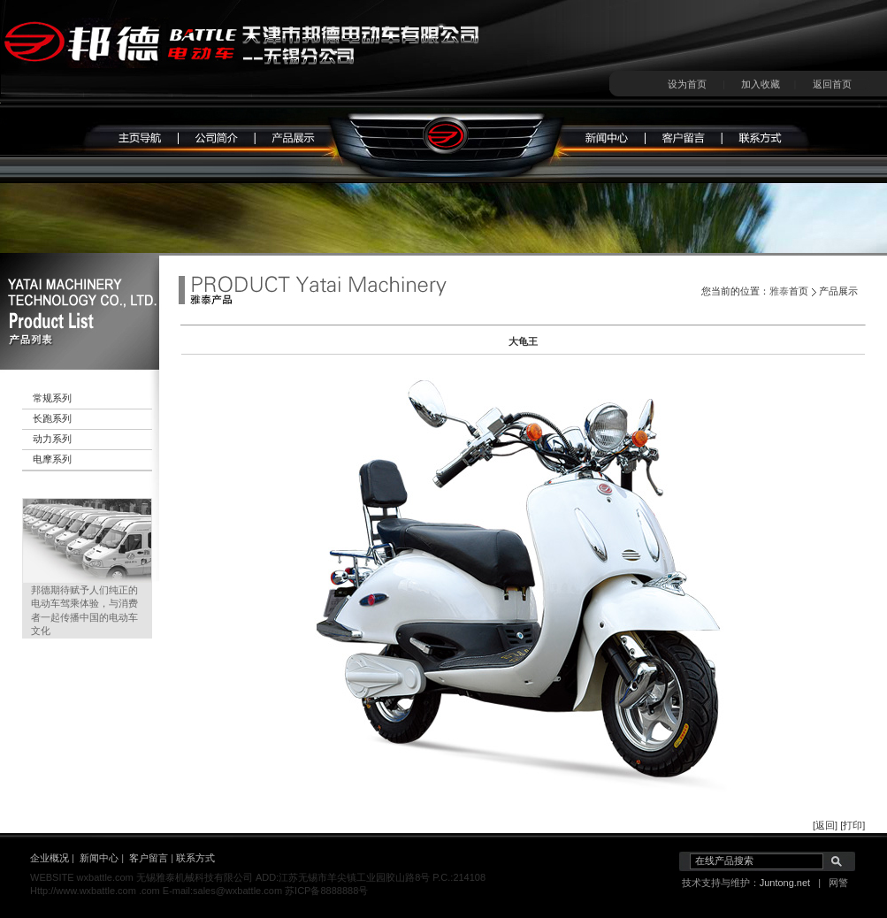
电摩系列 (52, 459)
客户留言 (148, 858)
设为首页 (687, 84)
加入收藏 (760, 84)
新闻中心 (99, 858)
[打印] (852, 825)
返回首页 (832, 84)
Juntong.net (785, 882)
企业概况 (49, 858)
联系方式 (195, 858)
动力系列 (52, 438)
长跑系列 (52, 418)
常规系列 (52, 398)
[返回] (825, 825)
